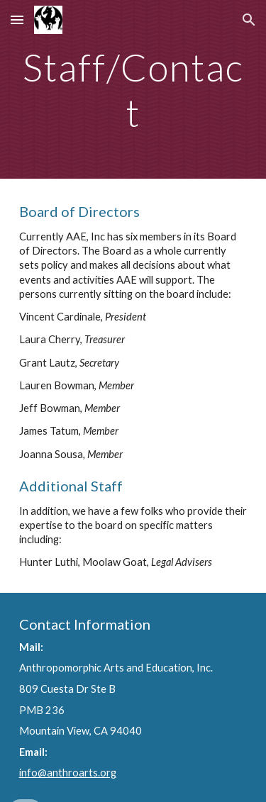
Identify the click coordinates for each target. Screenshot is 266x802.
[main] (133, 89)
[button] (17, 19)
